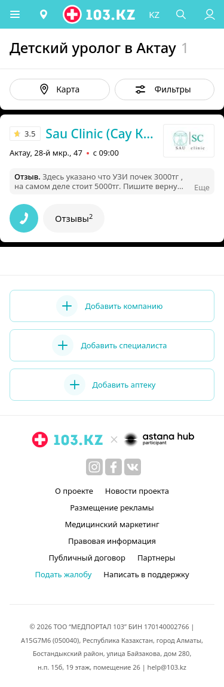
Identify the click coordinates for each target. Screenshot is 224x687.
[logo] (100, 14)
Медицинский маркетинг (112, 524)
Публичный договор (87, 557)
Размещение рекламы (112, 507)
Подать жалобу (63, 574)
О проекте (74, 490)
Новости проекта (137, 490)
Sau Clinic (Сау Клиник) (103, 133)
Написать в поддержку (146, 574)
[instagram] (94, 467)
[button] (15, 14)
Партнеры (156, 557)
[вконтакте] (132, 467)
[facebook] (113, 467)
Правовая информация (112, 541)
